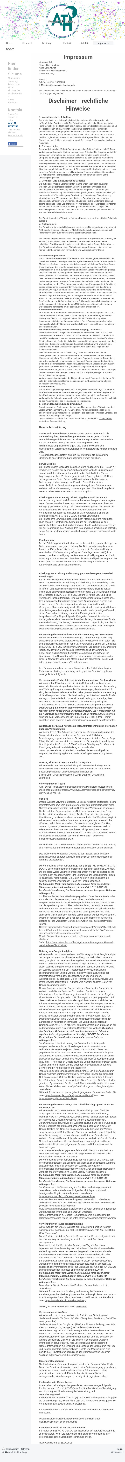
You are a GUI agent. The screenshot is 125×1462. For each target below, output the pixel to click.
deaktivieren (81, 1306)
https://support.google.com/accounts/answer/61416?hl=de (86, 927)
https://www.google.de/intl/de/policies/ (58, 1098)
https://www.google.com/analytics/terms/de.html (69, 1095)
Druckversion (11, 1449)
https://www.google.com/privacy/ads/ (97, 1218)
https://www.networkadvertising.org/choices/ (61, 1208)
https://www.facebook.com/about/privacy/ (65, 1300)
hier (107, 1285)
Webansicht (117, 1452)
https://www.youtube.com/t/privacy (66, 1355)
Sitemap (25, 1449)
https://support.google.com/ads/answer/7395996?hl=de (67, 1196)
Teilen (12, 144)
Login (120, 1449)
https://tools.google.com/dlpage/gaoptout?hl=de (64, 1071)
